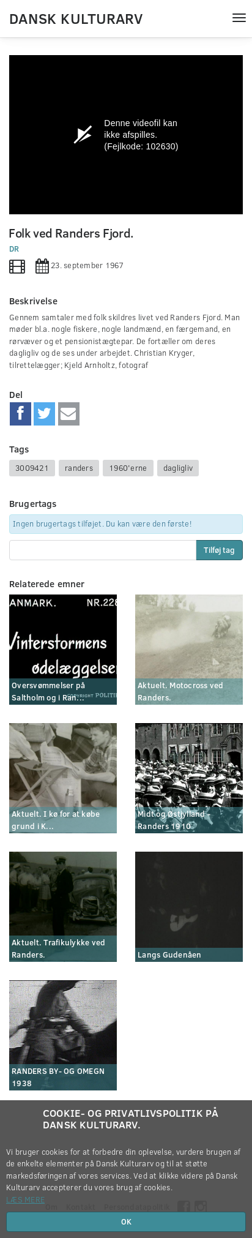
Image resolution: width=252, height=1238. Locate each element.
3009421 (32, 467)
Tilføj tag (219, 549)
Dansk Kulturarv (76, 18)
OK (126, 1221)
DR (14, 248)
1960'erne (128, 467)
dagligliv (178, 467)
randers (79, 467)
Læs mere (25, 1199)
